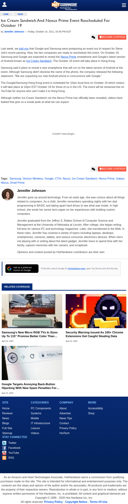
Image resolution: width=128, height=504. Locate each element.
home (6, 14)
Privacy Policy (68, 428)
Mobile (35, 418)
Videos (35, 433)
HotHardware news (76, 268)
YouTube (13, 452)
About (63, 408)
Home (6, 408)
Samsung (15, 178)
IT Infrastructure (40, 423)
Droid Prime (17, 182)
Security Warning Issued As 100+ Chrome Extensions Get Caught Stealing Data (94, 334)
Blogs (5, 423)
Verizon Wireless (33, 178)
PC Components (41, 408)
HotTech (64, 433)
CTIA (58, 178)
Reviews (7, 413)
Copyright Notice (76, 501)
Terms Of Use (98, 501)
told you (24, 48)
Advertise (65, 413)
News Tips (65, 418)
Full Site (7, 428)
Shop (91, 413)
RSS (11, 457)
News (20, 14)
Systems (36, 413)
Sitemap (7, 433)
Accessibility (95, 408)
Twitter (12, 442)
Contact (64, 423)
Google (49, 178)
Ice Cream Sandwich (39, 60)
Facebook (14, 447)
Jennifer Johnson (31, 191)
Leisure (35, 428)
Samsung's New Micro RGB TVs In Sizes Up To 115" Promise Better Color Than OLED (30, 334)
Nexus (66, 178)
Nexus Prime (68, 56)
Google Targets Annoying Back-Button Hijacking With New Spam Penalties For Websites (29, 386)
